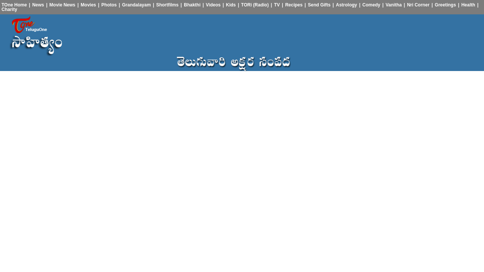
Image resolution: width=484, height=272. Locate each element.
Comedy (371, 5)
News (38, 5)
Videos (213, 5)
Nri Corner (418, 5)
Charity (9, 9)
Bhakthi (192, 5)
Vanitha (394, 5)
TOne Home (14, 5)
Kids (231, 5)
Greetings (445, 5)
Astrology (346, 5)
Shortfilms (167, 5)
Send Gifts (319, 5)
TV (277, 5)
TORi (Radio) (255, 5)
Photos (109, 5)
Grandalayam (136, 5)
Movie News (63, 5)
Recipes (293, 5)
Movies (88, 5)
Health (468, 5)
